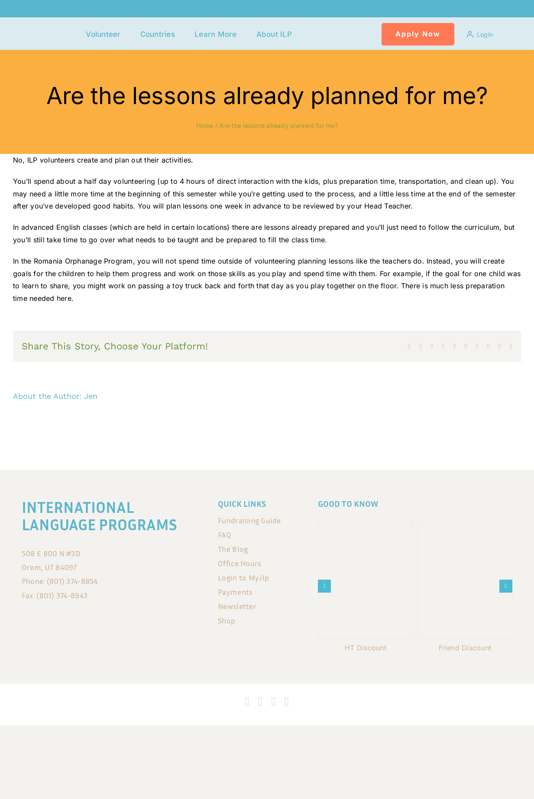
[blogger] (287, 702)
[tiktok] (274, 702)
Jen (90, 396)
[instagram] (260, 702)
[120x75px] (58, 28)
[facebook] (247, 702)
